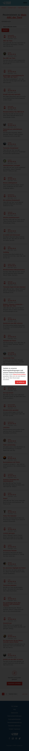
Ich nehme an (20, 382)
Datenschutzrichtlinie (19, 374)
